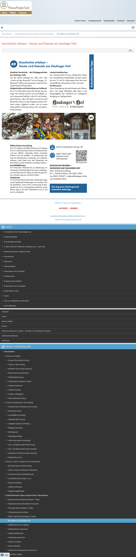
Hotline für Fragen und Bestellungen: (68, 203)
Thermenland (6, 34)
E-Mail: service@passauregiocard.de (68, 220)
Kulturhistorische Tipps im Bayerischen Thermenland (34, 34)
